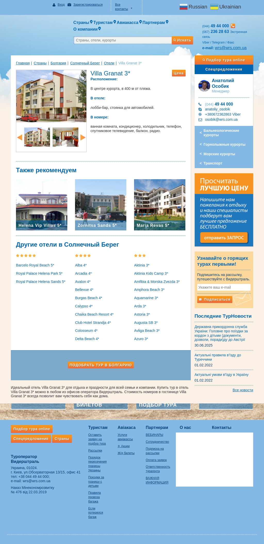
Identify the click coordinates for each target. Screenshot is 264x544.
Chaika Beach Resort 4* (94, 314)
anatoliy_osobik (217, 109)
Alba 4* (81, 265)
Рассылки (95, 450)
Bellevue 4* (84, 290)
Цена (179, 73)
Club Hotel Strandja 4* (93, 323)
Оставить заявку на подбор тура (97, 439)
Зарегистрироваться (87, 4)
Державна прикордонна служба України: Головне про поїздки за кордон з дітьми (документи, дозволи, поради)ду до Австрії (221, 333)
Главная (23, 63)
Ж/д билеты (126, 453)
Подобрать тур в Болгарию (101, 365)
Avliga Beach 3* (147, 331)
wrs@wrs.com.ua (231, 48)
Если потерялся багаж (95, 513)
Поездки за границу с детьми (96, 482)
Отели (109, 63)
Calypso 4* (84, 306)
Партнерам (157, 427)
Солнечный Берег (85, 63)
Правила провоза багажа (94, 497)
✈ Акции (124, 446)
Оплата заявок (156, 460)
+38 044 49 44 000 (34, 476)
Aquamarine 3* (146, 298)
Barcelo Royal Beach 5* (35, 265)
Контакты (221, 427)
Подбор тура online (224, 60)
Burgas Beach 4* (88, 298)
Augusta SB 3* (146, 323)
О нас (185, 427)
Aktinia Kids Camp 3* (151, 273)
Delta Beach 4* (87, 339)
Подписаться (214, 299)
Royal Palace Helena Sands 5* (40, 282)
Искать (182, 40)
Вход (61, 4)
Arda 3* (140, 306)
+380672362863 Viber (223, 114)
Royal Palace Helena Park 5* (39, 273)
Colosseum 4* (86, 331)
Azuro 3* (141, 339)
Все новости (243, 390)
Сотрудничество (157, 442)
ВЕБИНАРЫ (154, 435)
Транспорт (213, 163)
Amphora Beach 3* (149, 290)
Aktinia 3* (141, 265)
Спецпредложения (223, 69)
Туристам (98, 427)
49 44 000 (219, 104)
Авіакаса (127, 427)
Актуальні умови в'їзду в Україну (222, 375)
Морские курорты (219, 154)
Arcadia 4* (83, 273)
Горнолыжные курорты (225, 144)
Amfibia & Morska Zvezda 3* (157, 282)
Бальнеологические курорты (221, 132)
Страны (40, 63)
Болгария (58, 63)
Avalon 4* (82, 282)
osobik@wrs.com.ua (221, 119)
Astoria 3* (142, 314)
